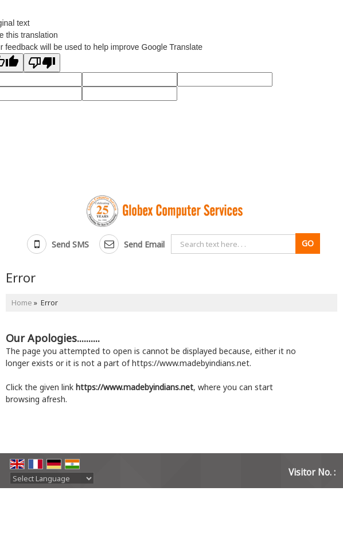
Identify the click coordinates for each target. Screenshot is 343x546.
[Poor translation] (42, 62)
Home (21, 303)
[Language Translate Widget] (52, 478)
